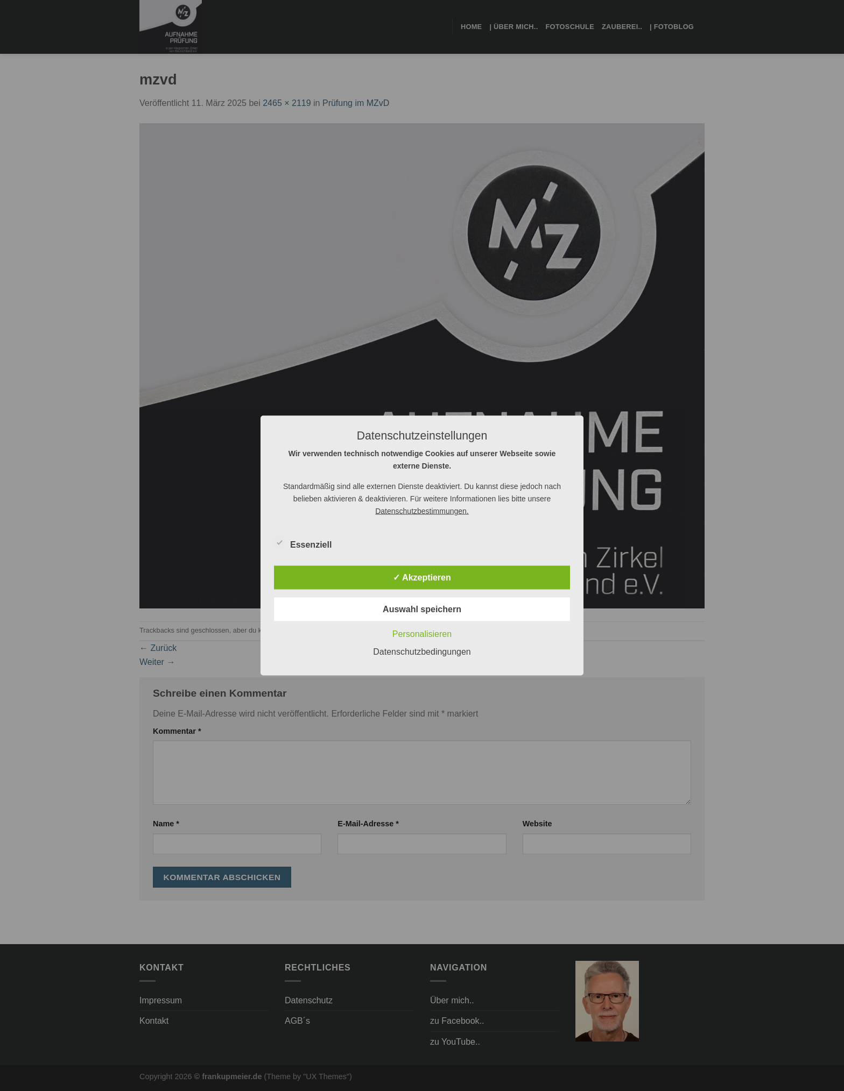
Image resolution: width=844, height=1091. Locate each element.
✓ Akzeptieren (422, 577)
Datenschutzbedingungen (421, 651)
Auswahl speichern (422, 609)
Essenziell (303, 543)
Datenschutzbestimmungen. (422, 511)
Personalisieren (422, 634)
